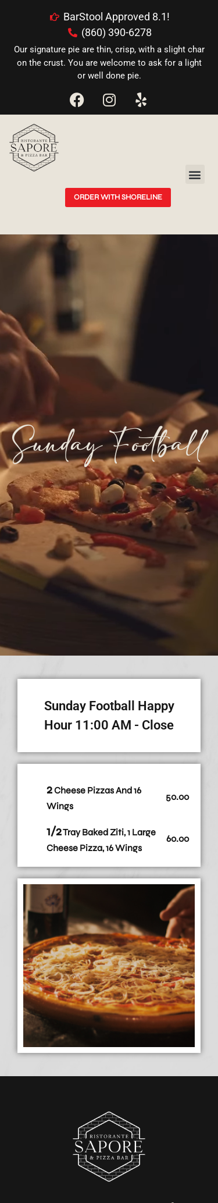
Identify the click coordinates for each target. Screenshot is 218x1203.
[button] (195, 174)
